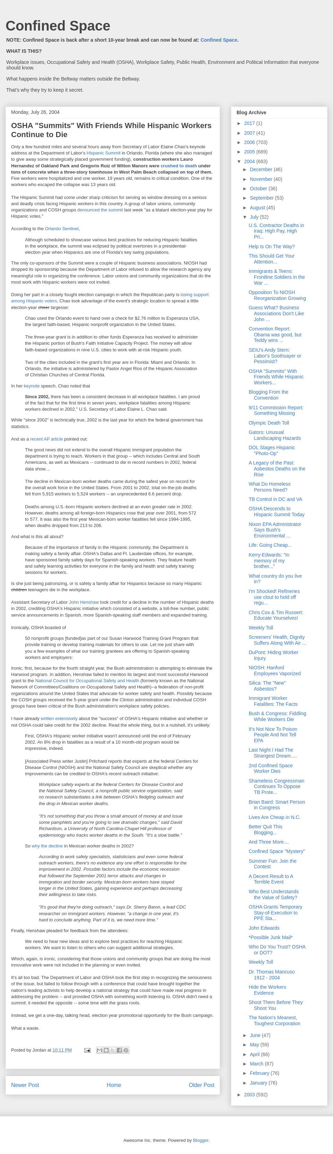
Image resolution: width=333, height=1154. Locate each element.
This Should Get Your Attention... (271, 259)
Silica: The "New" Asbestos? (267, 686)
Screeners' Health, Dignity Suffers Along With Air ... (277, 640)
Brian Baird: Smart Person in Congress (277, 805)
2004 (250, 161)
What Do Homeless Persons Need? (270, 487)
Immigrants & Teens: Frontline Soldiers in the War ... (277, 277)
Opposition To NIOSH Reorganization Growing (277, 295)
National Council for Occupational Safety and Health (87, 680)
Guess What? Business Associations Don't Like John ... (276, 313)
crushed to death (179, 165)
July (255, 217)
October (259, 188)
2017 (250, 123)
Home (114, 1085)
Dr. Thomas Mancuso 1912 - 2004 (272, 974)
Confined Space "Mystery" (277, 851)
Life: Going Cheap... (270, 545)
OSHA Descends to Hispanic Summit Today (277, 511)
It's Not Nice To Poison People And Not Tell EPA (273, 735)
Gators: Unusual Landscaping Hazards (275, 435)
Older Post (201, 1085)
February (260, 1073)
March (257, 1064)
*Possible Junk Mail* (271, 937)
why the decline (47, 845)
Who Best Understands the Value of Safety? (274, 894)
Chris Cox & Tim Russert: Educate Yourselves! (276, 615)
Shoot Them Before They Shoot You (276, 1005)
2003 (250, 1094)
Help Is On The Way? (272, 246)
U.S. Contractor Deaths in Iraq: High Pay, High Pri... (276, 231)
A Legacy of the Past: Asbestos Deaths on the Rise (277, 468)
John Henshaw (84, 602)
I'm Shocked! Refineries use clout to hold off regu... (274, 597)
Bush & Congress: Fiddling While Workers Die (277, 716)
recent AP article (46, 439)
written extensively (59, 718)
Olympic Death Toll (269, 423)
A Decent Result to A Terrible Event (271, 879)
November (261, 179)
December (261, 169)
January (259, 1083)
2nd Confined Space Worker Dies (271, 768)
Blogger (200, 1140)
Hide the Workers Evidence (267, 990)
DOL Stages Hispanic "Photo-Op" (272, 450)
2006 (250, 142)
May (255, 1044)
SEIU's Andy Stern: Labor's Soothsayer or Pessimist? (275, 356)
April (255, 1054)
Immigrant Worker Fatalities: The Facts (273, 701)
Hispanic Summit (104, 153)
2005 (250, 151)
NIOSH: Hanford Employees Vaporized (275, 670)
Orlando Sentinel (62, 228)
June (256, 1035)
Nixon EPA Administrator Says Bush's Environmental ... (275, 530)
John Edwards (264, 928)
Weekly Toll (261, 627)
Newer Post (25, 1085)
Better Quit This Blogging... (265, 829)
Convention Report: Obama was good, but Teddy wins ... (275, 334)
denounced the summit (100, 209)
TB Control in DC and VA (275, 499)
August (258, 207)
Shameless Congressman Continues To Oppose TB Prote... (276, 786)
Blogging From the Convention (268, 395)
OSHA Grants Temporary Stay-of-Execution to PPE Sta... (275, 912)
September (262, 198)
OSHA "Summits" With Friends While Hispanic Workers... (276, 377)
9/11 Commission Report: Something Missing (276, 410)
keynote (32, 385)
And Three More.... (269, 842)
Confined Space (58, 25)
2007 (250, 133)
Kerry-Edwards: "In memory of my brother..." (269, 560)
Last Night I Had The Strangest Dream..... (273, 753)
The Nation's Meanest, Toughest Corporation (274, 1020)
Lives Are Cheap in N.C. (274, 817)
